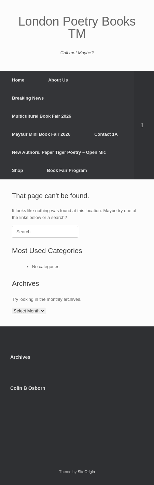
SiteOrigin (86, 472)
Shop (17, 170)
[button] (144, 125)
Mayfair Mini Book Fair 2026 (41, 134)
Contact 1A (106, 134)
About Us (58, 80)
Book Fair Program (67, 170)
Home (18, 80)
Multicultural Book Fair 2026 (41, 116)
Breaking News (28, 98)
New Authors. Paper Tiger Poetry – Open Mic (59, 152)
